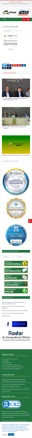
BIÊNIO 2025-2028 (6, 316)
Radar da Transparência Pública (19, 421)
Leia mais (21, 430)
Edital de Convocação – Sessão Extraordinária (13, 313)
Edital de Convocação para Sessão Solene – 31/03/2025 (16, 155)
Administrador (7, 30)
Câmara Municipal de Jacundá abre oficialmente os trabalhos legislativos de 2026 (16, 3)
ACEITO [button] (11, 434)
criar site (11, 411)
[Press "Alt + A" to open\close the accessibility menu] (30, 221)
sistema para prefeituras (21, 411)
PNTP (8, 421)
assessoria (12, 413)
